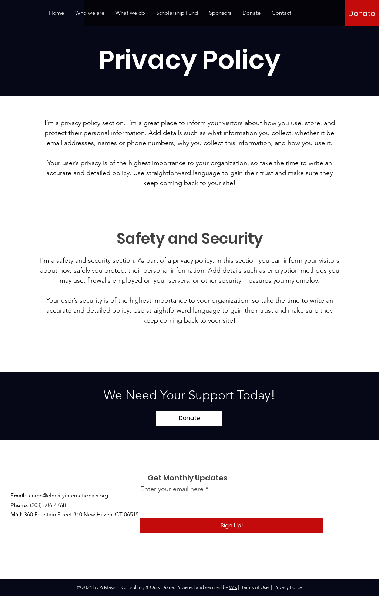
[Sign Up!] (231, 525)
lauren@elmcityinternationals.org (67, 495)
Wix (233, 587)
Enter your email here (172, 489)
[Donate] (362, 13)
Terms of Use (255, 587)
